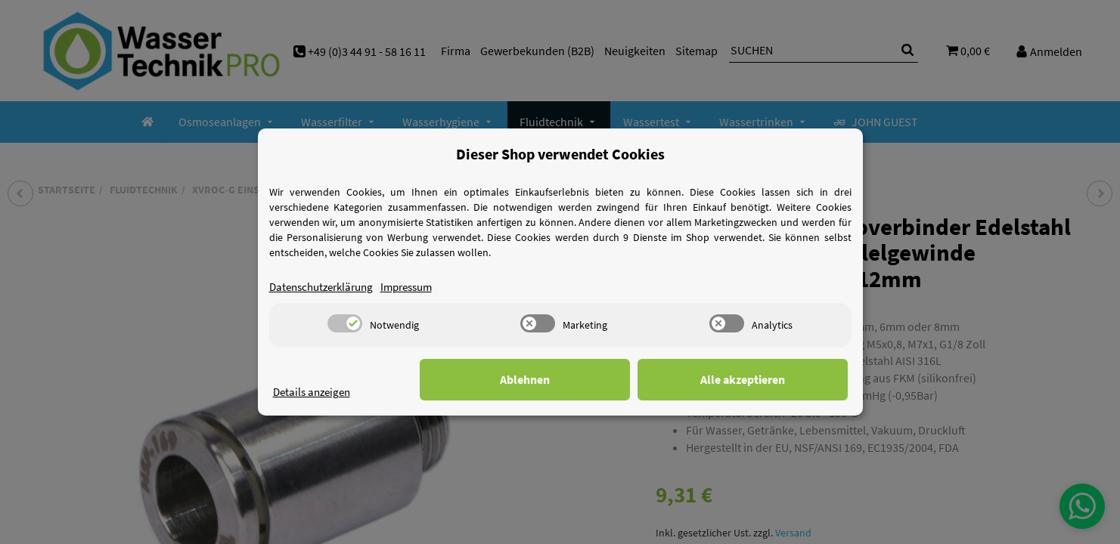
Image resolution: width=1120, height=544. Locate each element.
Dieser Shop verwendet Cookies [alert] (560, 153)
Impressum (419, 286)
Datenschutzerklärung (326, 286)
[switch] (344, 323)
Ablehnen (613, 379)
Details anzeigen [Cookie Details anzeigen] (314, 391)
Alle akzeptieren (772, 379)
